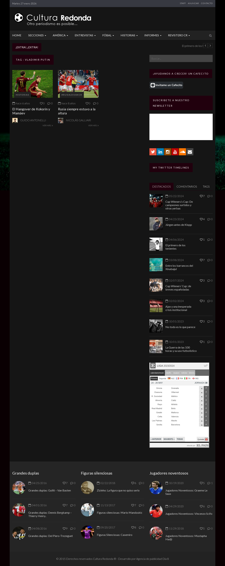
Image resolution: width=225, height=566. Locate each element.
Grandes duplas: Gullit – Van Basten (49, 490)
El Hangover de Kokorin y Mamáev (31, 111)
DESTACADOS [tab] (161, 186)
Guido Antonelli (33, 120)
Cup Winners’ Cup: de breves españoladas (178, 287)
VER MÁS (48, 125)
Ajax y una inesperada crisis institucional (178, 308)
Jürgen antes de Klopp (60, 45)
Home (16, 35)
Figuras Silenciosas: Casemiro (114, 534)
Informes (153, 35)
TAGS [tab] (206, 186)
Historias (130, 35)
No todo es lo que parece (180, 327)
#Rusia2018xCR (72, 94)
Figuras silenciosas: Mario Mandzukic (119, 512)
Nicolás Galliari (78, 120)
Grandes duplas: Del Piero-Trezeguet (50, 535)
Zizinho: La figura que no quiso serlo (118, 490)
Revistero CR (179, 35)
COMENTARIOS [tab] (186, 186)
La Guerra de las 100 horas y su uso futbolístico (181, 349)
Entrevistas (86, 35)
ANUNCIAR (193, 3)
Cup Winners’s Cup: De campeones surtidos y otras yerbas (179, 205)
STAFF (183, 3)
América (61, 35)
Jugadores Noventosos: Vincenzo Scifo (188, 513)
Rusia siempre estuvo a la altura (76, 111)
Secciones (37, 35)
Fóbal (108, 35)
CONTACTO (207, 3)
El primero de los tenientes (175, 246)
